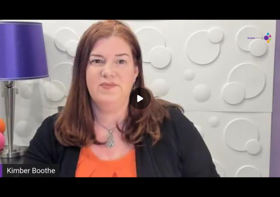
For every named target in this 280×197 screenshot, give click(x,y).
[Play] (140, 98)
